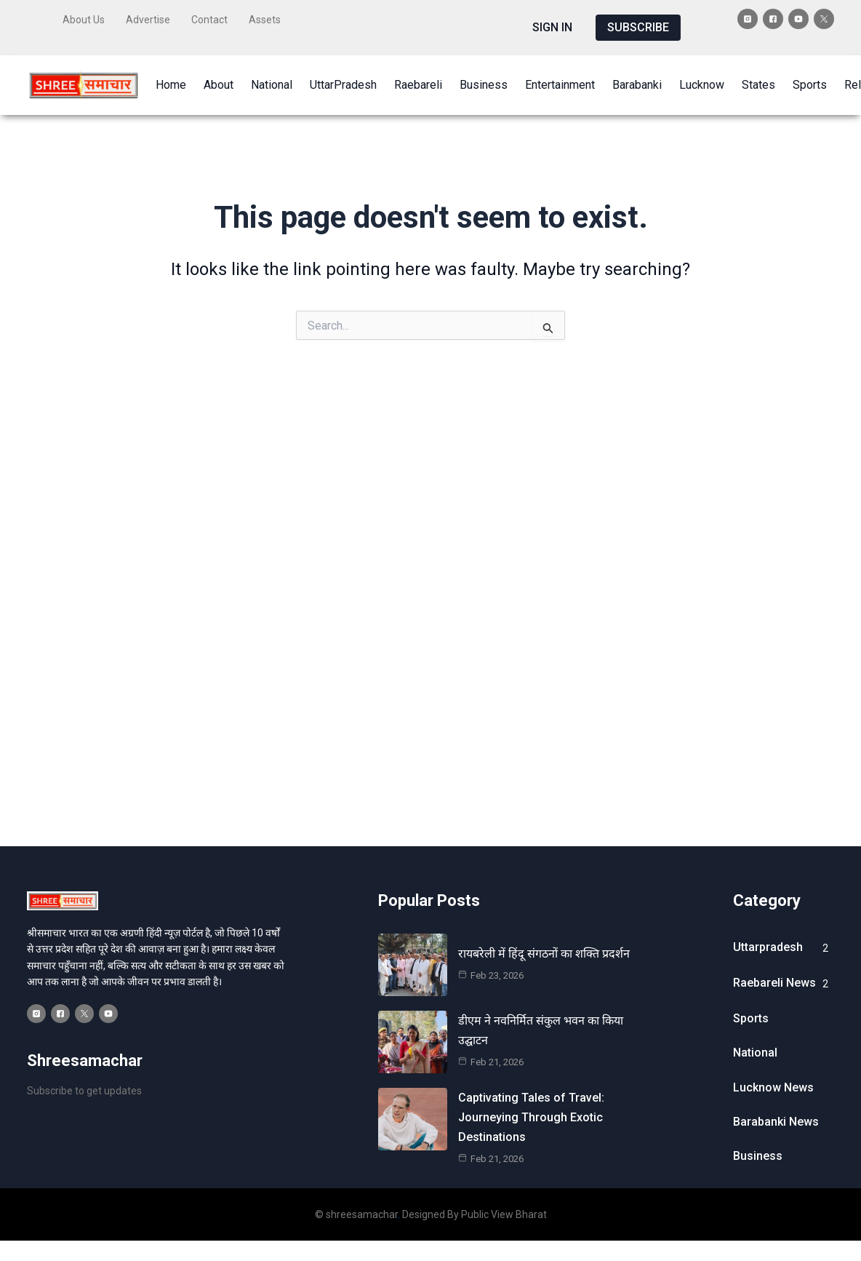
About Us (84, 19)
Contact (209, 19)
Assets (265, 19)
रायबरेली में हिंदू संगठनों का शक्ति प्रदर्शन (544, 953)
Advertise (148, 19)
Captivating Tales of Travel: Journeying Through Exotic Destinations (531, 1117)
